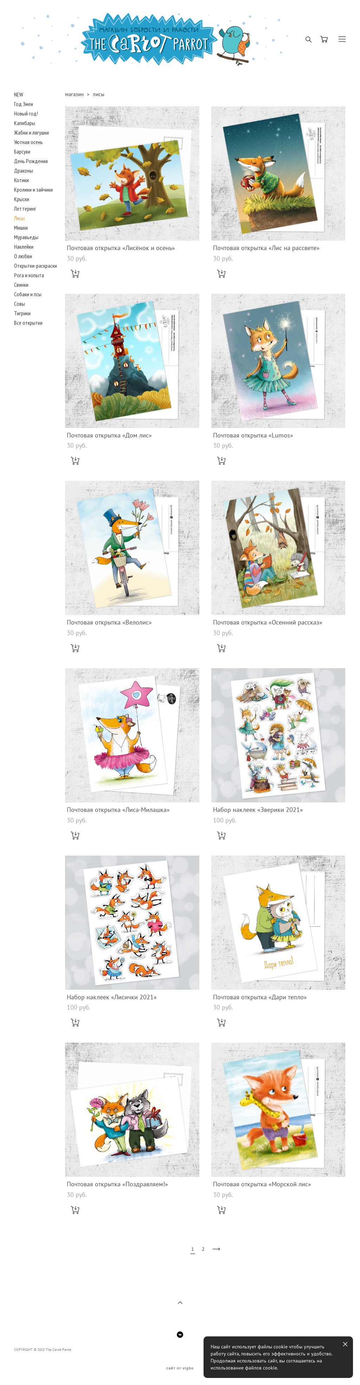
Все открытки (28, 322)
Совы (19, 303)
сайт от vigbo (180, 1368)
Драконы (23, 170)
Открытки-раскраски (35, 265)
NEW (18, 94)
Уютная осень (28, 141)
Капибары (24, 122)
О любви (23, 256)
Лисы (19, 218)
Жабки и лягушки (31, 132)
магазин (74, 94)
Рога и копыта (29, 275)
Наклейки (23, 246)
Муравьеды (26, 237)
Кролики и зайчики (33, 189)
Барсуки (22, 151)
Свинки (21, 284)
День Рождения (31, 160)
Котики (21, 180)
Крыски (21, 199)
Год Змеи (23, 103)
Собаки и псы (27, 294)
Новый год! (26, 113)
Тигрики (22, 313)
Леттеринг (25, 208)
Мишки (21, 227)
